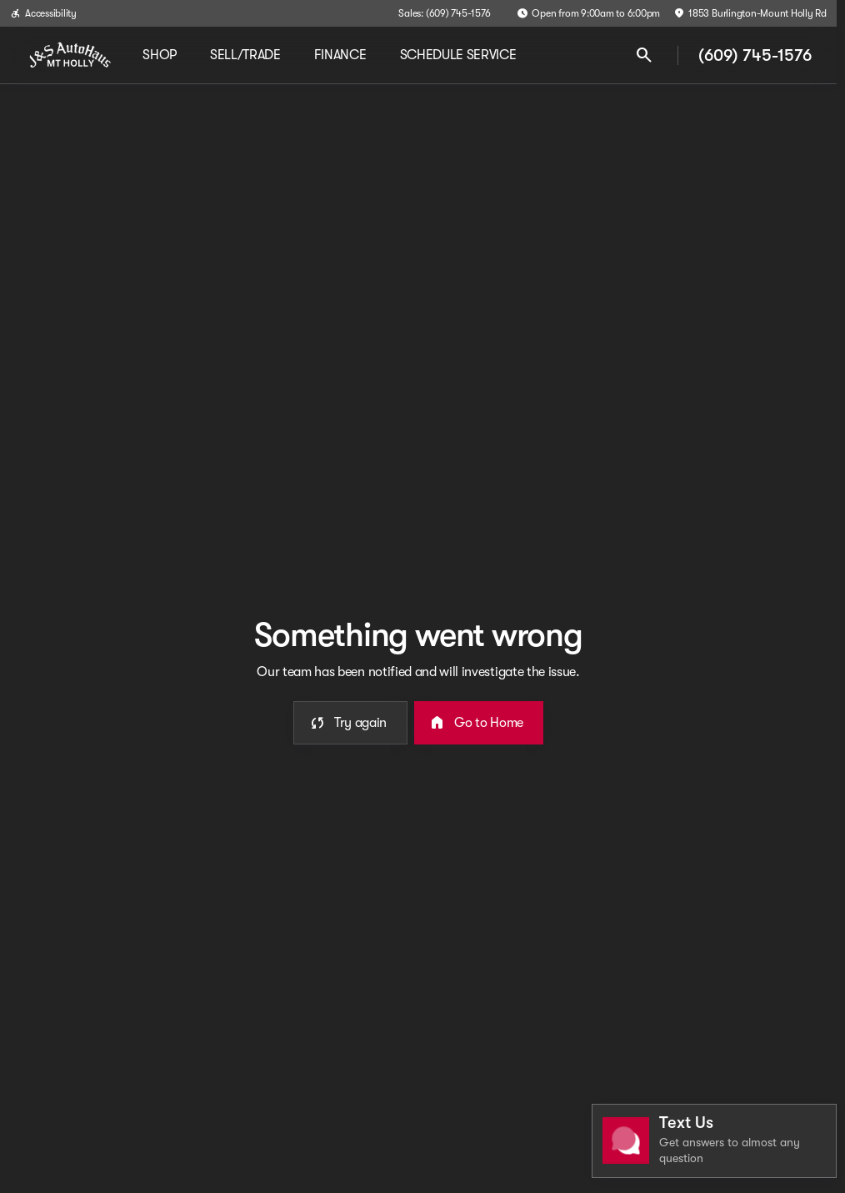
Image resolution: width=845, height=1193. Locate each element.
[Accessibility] (43, 13)
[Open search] (644, 55)
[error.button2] (478, 722)
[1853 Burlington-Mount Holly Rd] (750, 13)
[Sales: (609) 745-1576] (444, 13)
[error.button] (350, 722)
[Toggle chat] (714, 1141)
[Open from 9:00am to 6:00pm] (588, 13)
